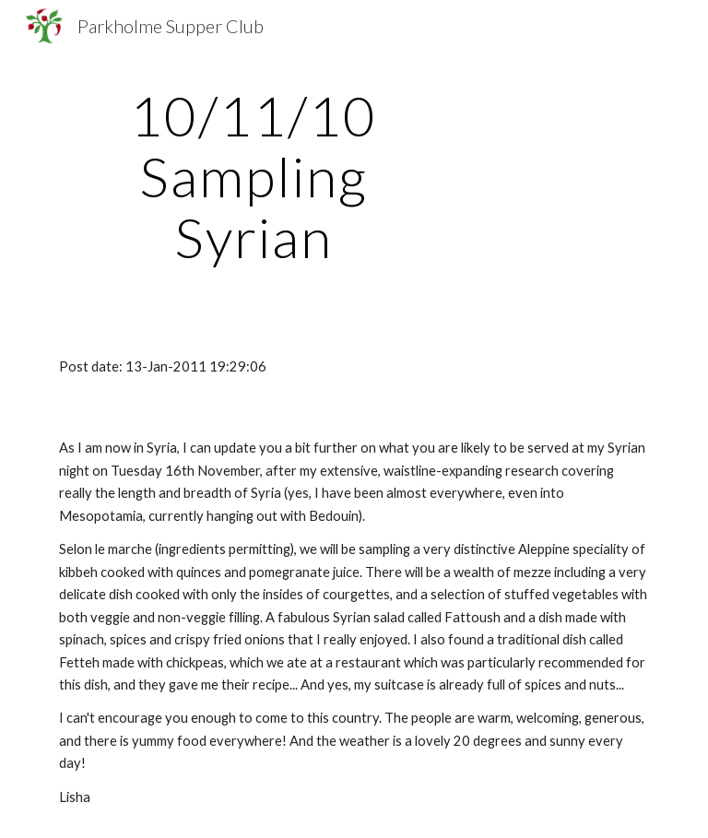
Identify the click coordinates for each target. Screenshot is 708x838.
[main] (253, 176)
